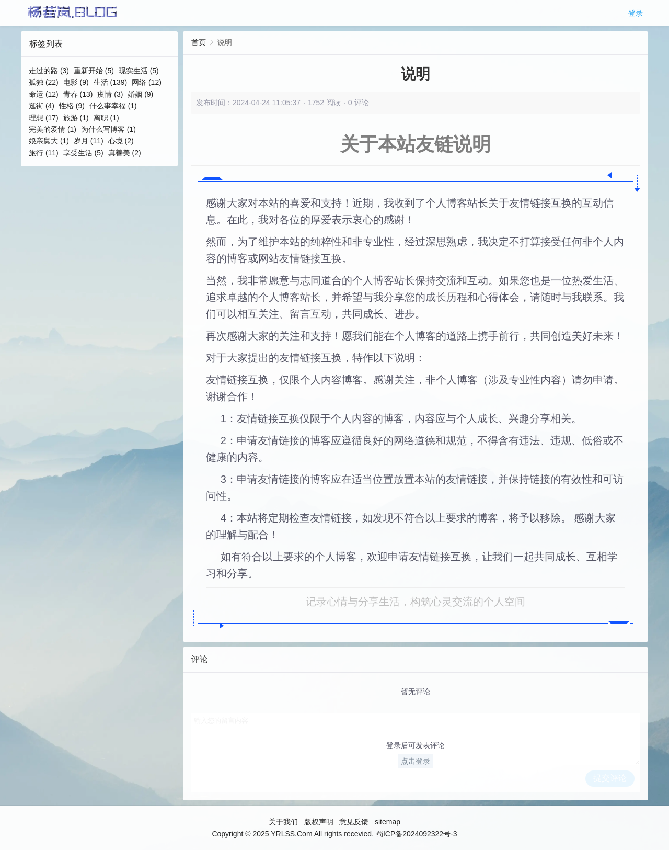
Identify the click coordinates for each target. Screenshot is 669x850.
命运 (44, 94)
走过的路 (49, 70)
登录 (635, 13)
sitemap (387, 822)
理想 (44, 118)
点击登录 (415, 761)
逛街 (41, 105)
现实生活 (139, 70)
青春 (78, 94)
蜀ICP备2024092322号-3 (416, 834)
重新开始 (94, 70)
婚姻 (140, 94)
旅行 (44, 153)
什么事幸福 (113, 105)
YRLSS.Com (291, 834)
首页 (198, 42)
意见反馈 (353, 822)
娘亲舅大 (49, 141)
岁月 (88, 141)
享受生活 (83, 153)
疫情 (110, 94)
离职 (106, 118)
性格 (72, 105)
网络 (147, 82)
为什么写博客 (108, 129)
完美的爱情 (52, 129)
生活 (111, 82)
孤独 (44, 82)
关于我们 (283, 822)
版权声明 (318, 822)
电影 (76, 82)
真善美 (124, 153)
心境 (121, 141)
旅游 (76, 118)
